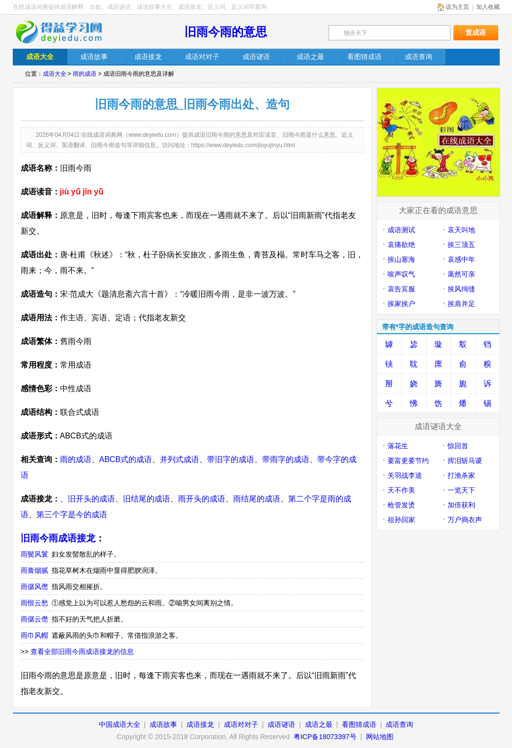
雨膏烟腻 (34, 570)
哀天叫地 (461, 230)
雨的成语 (84, 73)
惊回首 (458, 446)
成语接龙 (200, 724)
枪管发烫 (401, 505)
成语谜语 (281, 724)
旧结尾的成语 (146, 499)
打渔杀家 (461, 475)
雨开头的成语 (201, 499)
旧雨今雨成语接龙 (58, 538)
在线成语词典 (65, 32)
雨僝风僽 (34, 587)
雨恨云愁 (34, 603)
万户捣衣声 (465, 520)
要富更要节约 (408, 461)
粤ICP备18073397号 (326, 737)
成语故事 (163, 724)
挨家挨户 (401, 304)
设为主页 (457, 6)
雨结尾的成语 (256, 499)
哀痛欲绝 (401, 245)
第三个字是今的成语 (71, 514)
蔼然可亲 (461, 274)
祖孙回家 (401, 520)
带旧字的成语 (230, 459)
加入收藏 (488, 6)
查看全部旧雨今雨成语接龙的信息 (82, 651)
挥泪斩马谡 (465, 461)
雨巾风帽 (34, 635)
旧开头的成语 (91, 499)
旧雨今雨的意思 (225, 31)
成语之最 (318, 724)
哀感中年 (461, 259)
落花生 (398, 446)
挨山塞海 (401, 259)
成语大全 (54, 73)
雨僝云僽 (34, 619)
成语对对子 (241, 724)
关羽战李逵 (405, 475)
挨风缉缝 (461, 289)
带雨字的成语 (285, 459)
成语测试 (401, 230)
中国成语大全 (119, 724)
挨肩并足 (461, 304)
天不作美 (401, 490)
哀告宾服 (401, 289)
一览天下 (461, 490)
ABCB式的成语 (125, 459)
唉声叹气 (401, 274)
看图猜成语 (359, 724)
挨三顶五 (461, 245)
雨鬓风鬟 (34, 554)
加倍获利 (461, 505)
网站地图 (379, 737)
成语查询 (399, 724)
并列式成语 (179, 459)
